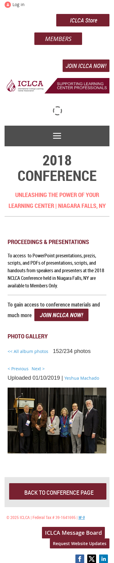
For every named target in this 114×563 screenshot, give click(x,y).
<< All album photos (28, 351)
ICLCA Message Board (73, 532)
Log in (18, 4)
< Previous (18, 368)
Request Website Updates (79, 543)
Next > (38, 368)
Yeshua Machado (81, 378)
